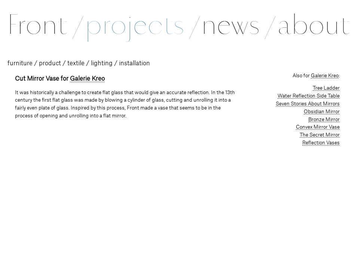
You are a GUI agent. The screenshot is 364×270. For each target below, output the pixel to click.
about (313, 25)
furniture (20, 63)
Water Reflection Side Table (309, 96)
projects (141, 25)
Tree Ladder (326, 88)
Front (44, 25)
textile (76, 63)
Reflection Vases (321, 143)
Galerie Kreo (87, 79)
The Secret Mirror (320, 135)
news (237, 25)
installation (134, 63)
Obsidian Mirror (322, 112)
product (50, 63)
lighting (102, 63)
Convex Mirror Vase (318, 127)
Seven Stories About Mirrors (308, 104)
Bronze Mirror (324, 119)
